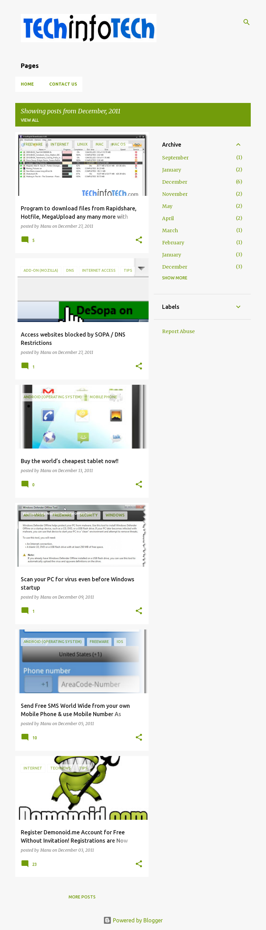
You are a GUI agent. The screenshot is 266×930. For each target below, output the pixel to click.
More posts (82, 897)
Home (27, 84)
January (171, 170)
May (167, 206)
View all (30, 120)
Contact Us (63, 84)
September (175, 158)
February (173, 243)
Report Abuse (178, 331)
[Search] (246, 22)
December (174, 182)
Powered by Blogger (133, 920)
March (170, 230)
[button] (139, 240)
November (175, 194)
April (168, 218)
